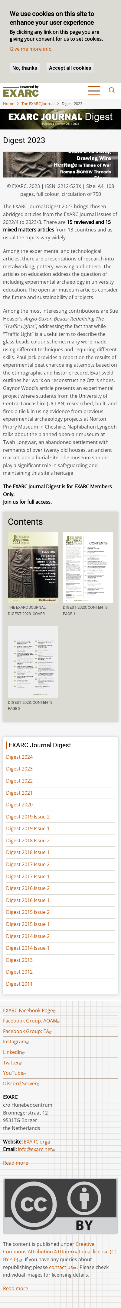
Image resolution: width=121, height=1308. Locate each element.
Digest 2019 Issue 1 (28, 828)
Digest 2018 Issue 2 (28, 840)
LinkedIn (14, 1052)
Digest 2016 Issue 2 (28, 888)
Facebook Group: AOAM (32, 1020)
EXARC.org (38, 1141)
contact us (63, 1267)
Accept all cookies (70, 68)
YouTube (15, 1073)
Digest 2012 (19, 971)
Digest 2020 (19, 804)
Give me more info (31, 49)
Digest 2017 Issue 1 (28, 876)
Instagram (17, 1041)
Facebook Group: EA (28, 1031)
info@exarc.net (37, 1149)
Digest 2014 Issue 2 (28, 936)
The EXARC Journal (37, 103)
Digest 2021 (19, 793)
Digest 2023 (19, 768)
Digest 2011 (19, 984)
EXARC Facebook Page (30, 1010)
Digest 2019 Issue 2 (28, 816)
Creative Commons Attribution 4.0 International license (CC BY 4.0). (60, 1252)
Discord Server (22, 1083)
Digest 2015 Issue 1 (28, 924)
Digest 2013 (19, 960)
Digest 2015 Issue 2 (28, 912)
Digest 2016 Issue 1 (28, 900)
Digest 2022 (19, 780)
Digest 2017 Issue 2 (28, 864)
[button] (33, 567)
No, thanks (24, 68)
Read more (15, 1163)
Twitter (13, 1062)
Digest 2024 (19, 757)
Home (8, 103)
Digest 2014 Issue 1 (28, 948)
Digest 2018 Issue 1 (28, 852)
